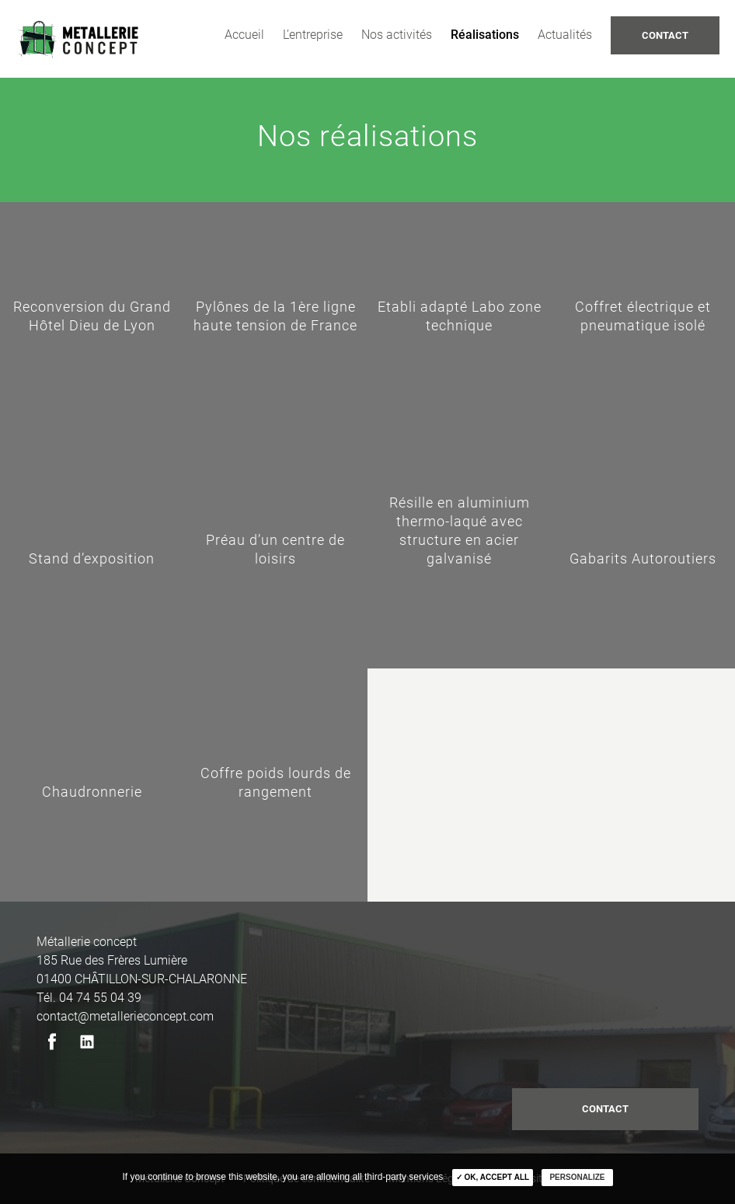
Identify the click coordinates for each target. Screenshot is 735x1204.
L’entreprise (313, 34)
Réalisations (485, 34)
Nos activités (396, 34)
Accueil (244, 34)
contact (605, 1109)
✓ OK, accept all (493, 1177)
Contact (665, 35)
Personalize (576, 1177)
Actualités (565, 34)
